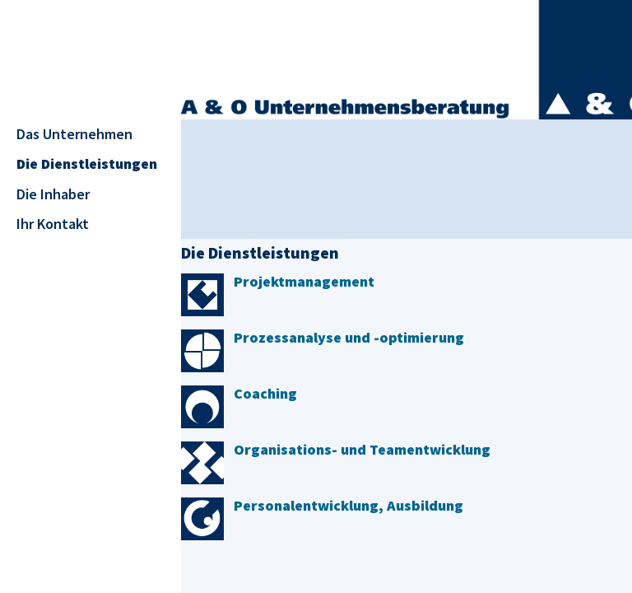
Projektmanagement (304, 281)
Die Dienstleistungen (86, 163)
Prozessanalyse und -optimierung (349, 337)
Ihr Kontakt (52, 223)
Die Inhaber (53, 193)
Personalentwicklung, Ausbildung (348, 505)
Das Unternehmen (74, 133)
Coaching (265, 393)
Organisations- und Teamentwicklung (362, 449)
